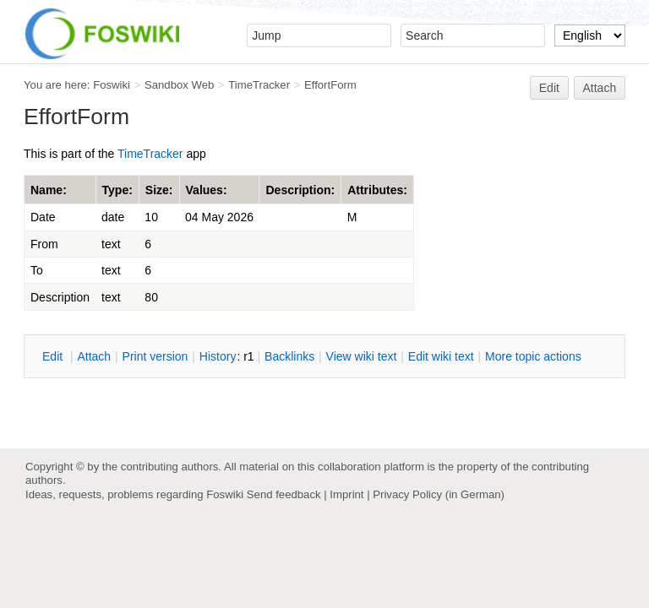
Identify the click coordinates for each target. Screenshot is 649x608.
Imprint (346, 494)
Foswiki (111, 85)
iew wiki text (361, 356)
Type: (117, 190)
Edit (549, 88)
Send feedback (284, 494)
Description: (300, 190)
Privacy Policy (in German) (438, 494)
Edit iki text (441, 356)
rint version (155, 356)
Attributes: (377, 190)
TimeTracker (259, 85)
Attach (600, 88)
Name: (48, 190)
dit (54, 356)
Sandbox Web (179, 85)
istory (218, 356)
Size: (159, 190)
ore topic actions (533, 356)
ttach (94, 356)
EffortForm (330, 85)
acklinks (289, 356)
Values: (206, 190)
